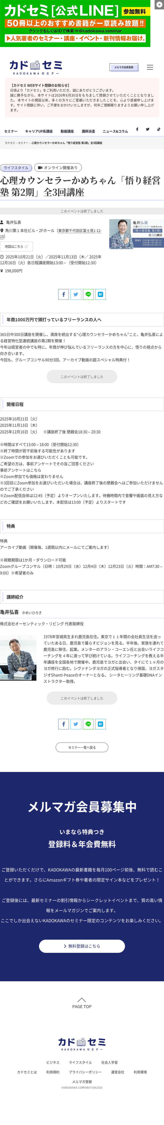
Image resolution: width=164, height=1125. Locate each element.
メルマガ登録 (82, 1083)
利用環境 (140, 1074)
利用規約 (52, 1074)
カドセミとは (27, 1074)
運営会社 (117, 1074)
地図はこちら (17, 245)
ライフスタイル (17, 167)
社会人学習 (109, 1064)
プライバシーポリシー (85, 1074)
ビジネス (52, 1064)
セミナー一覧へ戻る (82, 746)
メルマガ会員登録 (123, 67)
